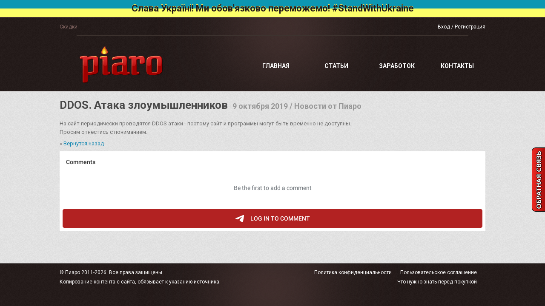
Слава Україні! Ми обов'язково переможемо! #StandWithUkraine (273, 8)
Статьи (336, 65)
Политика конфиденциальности (353, 272)
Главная (276, 65)
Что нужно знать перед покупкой (437, 282)
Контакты (457, 65)
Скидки (68, 27)
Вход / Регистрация (461, 27)
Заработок (397, 65)
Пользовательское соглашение (438, 272)
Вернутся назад (83, 143)
